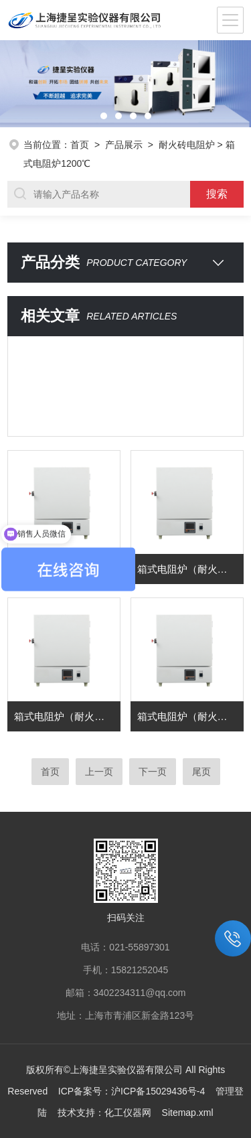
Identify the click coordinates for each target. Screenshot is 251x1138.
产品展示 (124, 144)
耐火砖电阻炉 (187, 144)
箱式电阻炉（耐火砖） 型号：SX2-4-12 (190, 569)
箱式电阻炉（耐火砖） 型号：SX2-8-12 (67, 716)
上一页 (99, 771)
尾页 (201, 771)
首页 (79, 144)
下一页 (153, 771)
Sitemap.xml (188, 1112)
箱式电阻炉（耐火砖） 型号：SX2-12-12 (190, 716)
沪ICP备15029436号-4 (158, 1091)
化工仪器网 (127, 1112)
